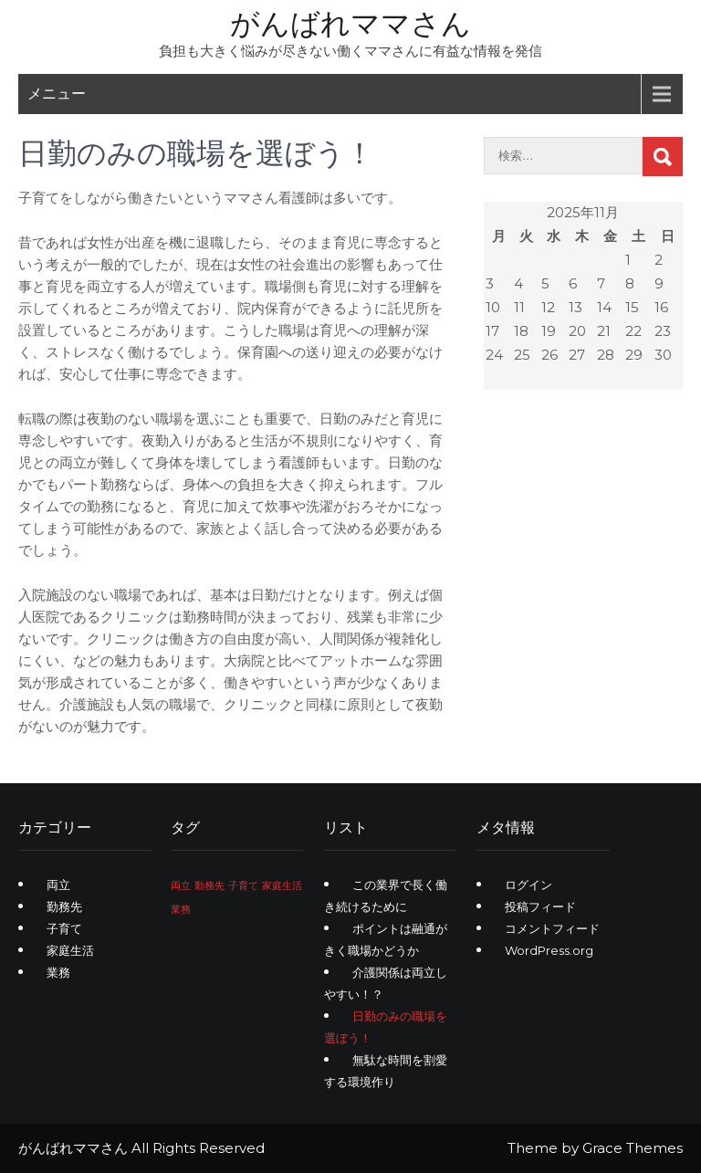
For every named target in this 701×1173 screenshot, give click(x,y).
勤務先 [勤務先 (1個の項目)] (209, 886)
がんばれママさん (350, 23)
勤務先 (64, 906)
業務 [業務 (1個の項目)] (181, 910)
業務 (58, 972)
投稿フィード (540, 906)
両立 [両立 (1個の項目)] (181, 886)
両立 (58, 884)
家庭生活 (70, 950)
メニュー (56, 93)
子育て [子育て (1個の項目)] (243, 886)
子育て (64, 928)
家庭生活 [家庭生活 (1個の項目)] (282, 886)
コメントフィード (552, 928)
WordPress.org (549, 950)
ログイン (528, 884)
